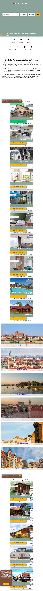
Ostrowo (13, 195)
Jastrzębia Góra (14, 173)
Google (9, 572)
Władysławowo (14, 129)
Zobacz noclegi (18, 142)
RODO (9, 582)
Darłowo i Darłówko (15, 573)
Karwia (12, 107)
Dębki (12, 239)
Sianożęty (13, 529)
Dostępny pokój (18, 121)
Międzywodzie (14, 485)
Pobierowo (13, 507)
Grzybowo (13, 551)
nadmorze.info (21, 4)
